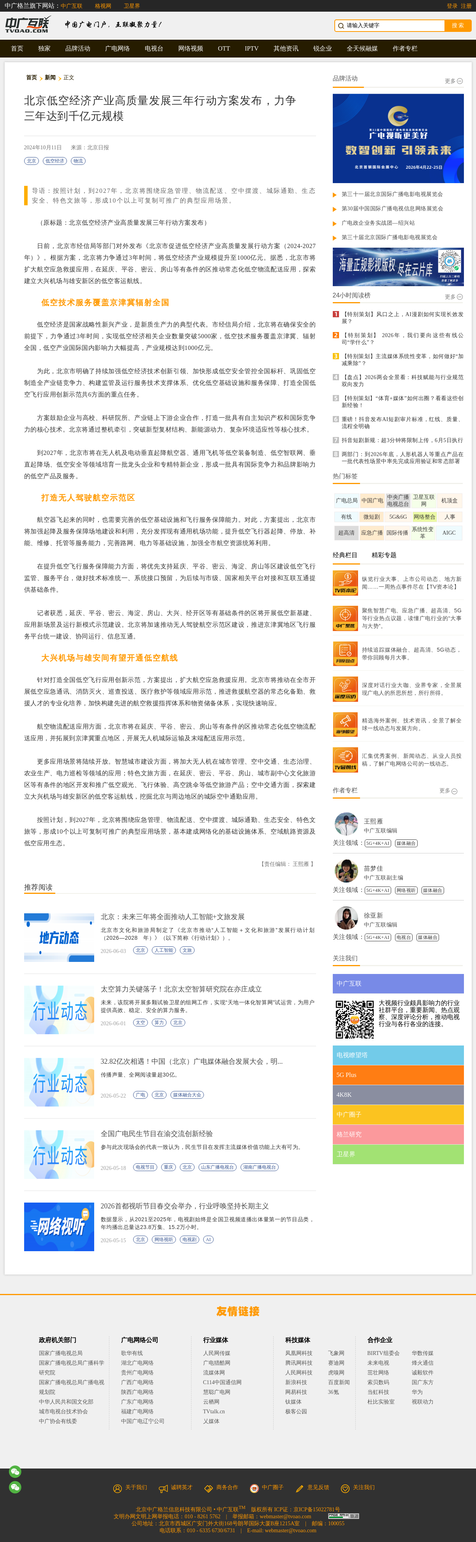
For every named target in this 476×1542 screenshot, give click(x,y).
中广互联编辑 (381, 831)
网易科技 (296, 1392)
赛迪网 (336, 1363)
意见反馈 (312, 1487)
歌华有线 (132, 1353)
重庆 (168, 1167)
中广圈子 (266, 1487)
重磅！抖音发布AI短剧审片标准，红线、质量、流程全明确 (403, 422)
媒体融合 (406, 843)
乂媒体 (211, 1421)
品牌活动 (77, 48)
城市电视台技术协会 (63, 1411)
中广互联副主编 (384, 878)
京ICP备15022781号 (316, 1509)
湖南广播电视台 (259, 1167)
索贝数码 (378, 1382)
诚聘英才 (175, 1487)
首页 (17, 48)
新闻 (50, 77)
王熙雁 (373, 821)
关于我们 (130, 1487)
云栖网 (211, 1402)
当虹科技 (378, 1392)
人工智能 (164, 950)
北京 (31, 161)
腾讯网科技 (299, 1363)
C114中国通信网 (222, 1382)
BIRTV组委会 (383, 1353)
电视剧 (190, 1239)
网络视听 (164, 1239)
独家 (44, 48)
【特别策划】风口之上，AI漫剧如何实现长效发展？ (403, 317)
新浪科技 (296, 1382)
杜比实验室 (381, 1402)
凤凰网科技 (299, 1353)
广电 (140, 1095)
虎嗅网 (336, 1373)
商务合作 (221, 1487)
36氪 (333, 1392)
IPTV (252, 48)
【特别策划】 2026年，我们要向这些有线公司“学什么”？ (403, 338)
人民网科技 (299, 1373)
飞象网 (336, 1353)
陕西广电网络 (137, 1392)
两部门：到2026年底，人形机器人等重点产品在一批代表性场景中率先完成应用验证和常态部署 (403, 457)
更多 (454, 81)
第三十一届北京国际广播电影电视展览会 (392, 194)
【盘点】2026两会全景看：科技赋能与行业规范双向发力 (403, 380)
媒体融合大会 (187, 1095)
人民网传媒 (216, 1353)
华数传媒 (423, 1353)
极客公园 (296, 1411)
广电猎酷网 (216, 1363)
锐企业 (322, 48)
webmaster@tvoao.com (285, 1516)
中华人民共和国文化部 (66, 1402)
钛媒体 (293, 1402)
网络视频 (190, 48)
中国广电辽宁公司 (143, 1421)
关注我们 (358, 1487)
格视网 (103, 6)
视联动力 (423, 1402)
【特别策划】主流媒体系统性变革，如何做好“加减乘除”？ (403, 359)
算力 (159, 1022)
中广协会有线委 (58, 1421)
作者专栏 (405, 48)
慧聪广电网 (216, 1392)
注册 (466, 6)
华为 (423, 1392)
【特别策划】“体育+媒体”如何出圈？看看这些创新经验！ (403, 401)
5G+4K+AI (378, 843)
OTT (224, 48)
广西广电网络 (137, 1382)
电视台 (154, 48)
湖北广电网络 (137, 1363)
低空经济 (55, 161)
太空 (140, 1022)
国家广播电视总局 (61, 1353)
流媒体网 (214, 1373)
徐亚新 (373, 915)
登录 (452, 6)
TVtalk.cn (214, 1411)
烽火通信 (423, 1363)
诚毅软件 (423, 1373)
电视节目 (145, 1167)
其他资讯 (286, 48)
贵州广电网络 (137, 1373)
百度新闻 (339, 1382)
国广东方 (423, 1382)
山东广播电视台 (217, 1167)
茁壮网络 (378, 1373)
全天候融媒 (362, 48)
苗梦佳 (373, 868)
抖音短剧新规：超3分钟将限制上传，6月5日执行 (403, 440)
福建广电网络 (137, 1411)
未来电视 (378, 1363)
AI (208, 1239)
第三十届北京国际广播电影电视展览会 (390, 237)
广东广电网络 (137, 1402)
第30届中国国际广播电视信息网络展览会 (393, 209)
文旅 (187, 950)
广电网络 (117, 48)
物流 (78, 161)
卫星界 (132, 6)
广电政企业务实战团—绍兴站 (378, 223)
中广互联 (72, 6)
